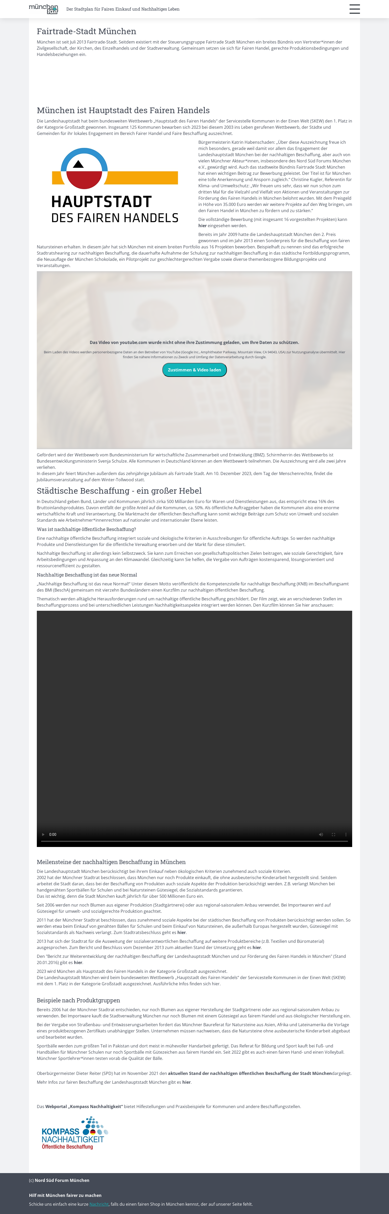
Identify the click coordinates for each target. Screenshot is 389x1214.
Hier (342, 352)
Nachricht (99, 1204)
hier (216, 984)
